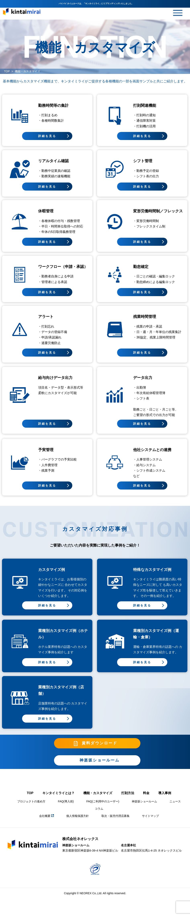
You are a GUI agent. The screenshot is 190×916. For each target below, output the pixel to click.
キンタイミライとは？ (58, 797)
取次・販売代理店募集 (115, 820)
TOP (7, 71)
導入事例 (164, 797)
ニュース (175, 805)
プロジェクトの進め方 (31, 805)
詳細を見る (47, 136)
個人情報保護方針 (77, 820)
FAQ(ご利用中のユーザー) (102, 805)
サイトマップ (150, 820)
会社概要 (46, 820)
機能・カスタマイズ (97, 797)
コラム (99, 812)
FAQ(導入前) (66, 805)
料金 (146, 797)
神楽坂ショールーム (144, 805)
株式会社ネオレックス (80, 843)
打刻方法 (127, 797)
